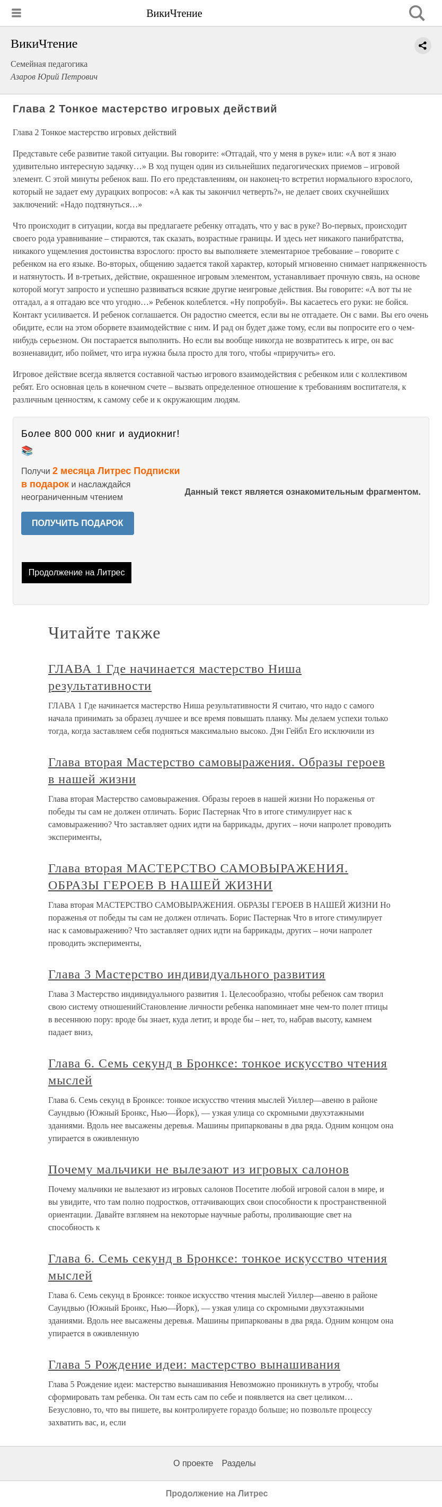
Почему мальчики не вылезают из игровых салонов (198, 1169)
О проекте (193, 1463)
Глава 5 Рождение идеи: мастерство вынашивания (194, 1364)
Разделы (238, 1463)
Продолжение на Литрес (77, 572)
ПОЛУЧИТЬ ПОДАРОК (77, 523)
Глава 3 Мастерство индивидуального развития (186, 974)
